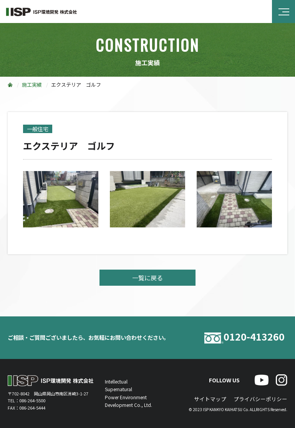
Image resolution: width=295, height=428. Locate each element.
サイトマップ (210, 399)
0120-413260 (244, 338)
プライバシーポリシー (260, 399)
